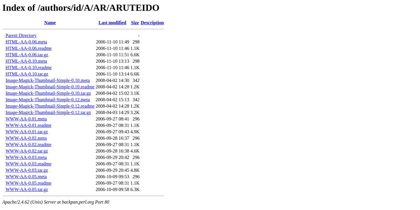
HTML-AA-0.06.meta (26, 41)
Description (152, 22)
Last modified (112, 22)
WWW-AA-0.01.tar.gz (27, 131)
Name (50, 22)
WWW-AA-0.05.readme (28, 183)
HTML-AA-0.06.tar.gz (27, 54)
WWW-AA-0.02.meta (26, 138)
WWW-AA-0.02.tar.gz (27, 150)
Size (135, 22)
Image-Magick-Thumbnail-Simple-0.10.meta (48, 80)
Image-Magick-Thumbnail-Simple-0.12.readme (50, 106)
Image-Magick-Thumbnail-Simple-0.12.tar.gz (48, 112)
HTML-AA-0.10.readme (29, 67)
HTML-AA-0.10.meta (26, 61)
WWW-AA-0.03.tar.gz (27, 170)
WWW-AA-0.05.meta (26, 176)
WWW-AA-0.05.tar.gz (27, 189)
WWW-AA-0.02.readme (28, 144)
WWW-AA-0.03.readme (28, 163)
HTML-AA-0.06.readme (29, 48)
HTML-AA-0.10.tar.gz (27, 73)
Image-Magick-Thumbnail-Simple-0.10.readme (50, 86)
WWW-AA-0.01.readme (28, 125)
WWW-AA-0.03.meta (26, 157)
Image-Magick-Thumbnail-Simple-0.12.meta (48, 99)
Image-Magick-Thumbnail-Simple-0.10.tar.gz (48, 93)
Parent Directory (21, 35)
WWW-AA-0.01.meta (26, 118)
